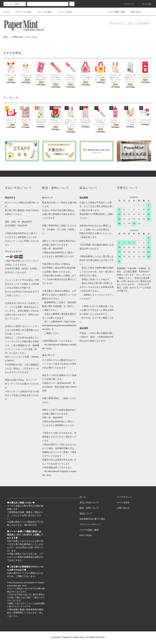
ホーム (7, 12)
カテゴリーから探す (22, 12)
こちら (14, 515)
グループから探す (43, 12)
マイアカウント (124, 497)
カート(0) (145, 4)
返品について (86, 513)
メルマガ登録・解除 (115, 12)
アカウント (127, 4)
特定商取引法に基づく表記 (92, 519)
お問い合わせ (134, 12)
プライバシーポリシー (90, 524)
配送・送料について (89, 508)
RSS (82, 535)
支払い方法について (89, 502)
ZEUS (25, 268)
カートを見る (123, 502)
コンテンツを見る (63, 12)
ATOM (89, 535)
